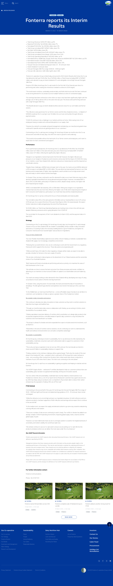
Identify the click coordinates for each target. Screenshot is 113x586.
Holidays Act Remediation (94, 550)
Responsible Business (28, 544)
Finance (53, 15)
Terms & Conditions (40, 570)
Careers (70, 530)
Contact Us (94, 534)
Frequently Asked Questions (75, 536)
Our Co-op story (5, 534)
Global (60, 15)
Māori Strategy (5, 546)
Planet (25, 534)
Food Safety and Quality (51, 539)
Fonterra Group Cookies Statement (23, 570)
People (25, 536)
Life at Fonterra (72, 534)
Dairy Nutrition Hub (52, 530)
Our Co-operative (7, 530)
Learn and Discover (50, 536)
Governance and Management (9, 544)
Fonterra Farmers (5, 539)
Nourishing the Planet (51, 541)
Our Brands (4, 541)
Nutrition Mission (49, 534)
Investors (93, 530)
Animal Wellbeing (27, 539)
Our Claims (26, 541)
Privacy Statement (6, 570)
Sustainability (28, 530)
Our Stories (94, 538)
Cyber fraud (94, 542)
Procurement (94, 546)
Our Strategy (4, 536)
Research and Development (8, 549)
